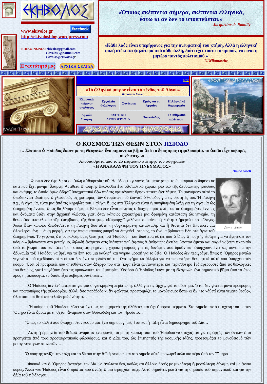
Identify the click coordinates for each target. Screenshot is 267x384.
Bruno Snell (241, 171)
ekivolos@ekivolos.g (60, 57)
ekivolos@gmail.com (61, 49)
